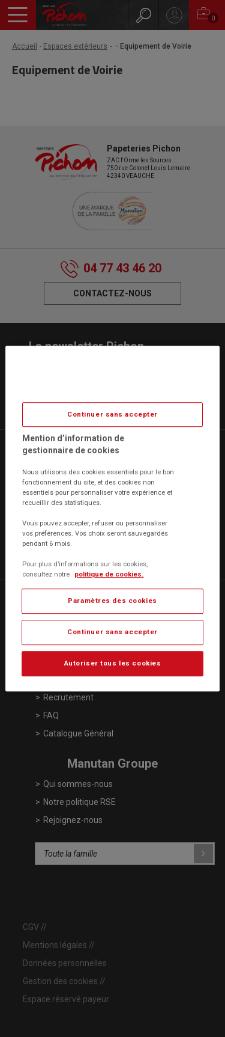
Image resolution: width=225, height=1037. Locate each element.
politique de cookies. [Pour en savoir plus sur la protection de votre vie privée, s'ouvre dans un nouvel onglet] (108, 574)
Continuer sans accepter (112, 414)
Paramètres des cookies (112, 601)
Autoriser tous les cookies (112, 663)
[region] (112, 519)
